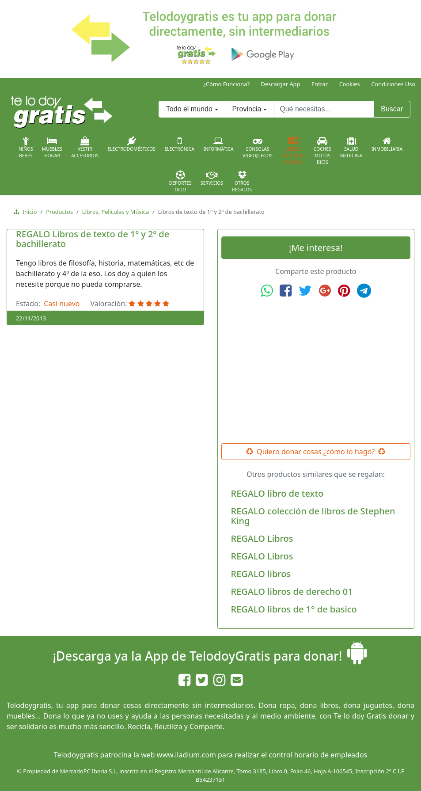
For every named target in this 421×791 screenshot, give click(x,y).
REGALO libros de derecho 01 (292, 591)
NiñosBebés (26, 148)
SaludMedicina (351, 148)
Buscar (392, 109)
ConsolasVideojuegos (258, 148)
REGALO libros (261, 574)
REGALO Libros (262, 538)
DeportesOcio (180, 182)
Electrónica (179, 144)
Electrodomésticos (132, 144)
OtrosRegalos (242, 182)
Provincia (247, 109)
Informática (218, 144)
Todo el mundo (189, 109)
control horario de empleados (318, 755)
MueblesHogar (52, 148)
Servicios (212, 178)
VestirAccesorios (85, 148)
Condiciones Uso (393, 84)
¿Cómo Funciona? (226, 84)
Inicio (28, 212)
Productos (59, 212)
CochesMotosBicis (322, 151)
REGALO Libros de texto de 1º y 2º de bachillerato (92, 239)
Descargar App (280, 84)
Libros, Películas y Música (115, 212)
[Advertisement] (316, 371)
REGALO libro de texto (277, 493)
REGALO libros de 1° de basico (294, 609)
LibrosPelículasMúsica (292, 151)
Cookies (349, 84)
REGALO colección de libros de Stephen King (313, 516)
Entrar (319, 84)
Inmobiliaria (387, 144)
